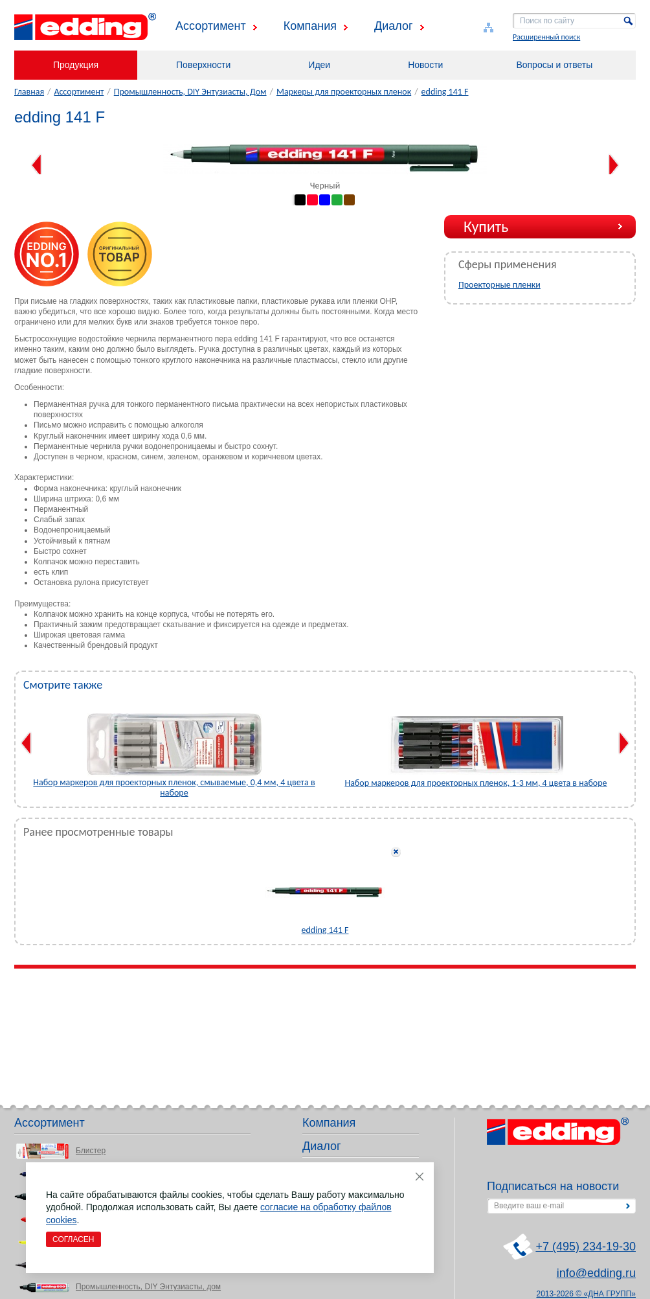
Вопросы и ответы (554, 65)
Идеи (319, 65)
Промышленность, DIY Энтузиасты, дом (148, 1286)
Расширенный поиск (546, 36)
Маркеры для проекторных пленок (343, 91)
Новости (425, 65)
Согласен (73, 1239)
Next (613, 165)
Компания (310, 25)
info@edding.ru (596, 1273)
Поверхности (203, 65)
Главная (29, 91)
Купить (486, 226)
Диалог (393, 25)
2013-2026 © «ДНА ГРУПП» (586, 1293)
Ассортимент (210, 25)
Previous (36, 165)
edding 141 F (445, 91)
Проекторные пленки (499, 284)
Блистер (91, 1150)
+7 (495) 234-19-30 (585, 1246)
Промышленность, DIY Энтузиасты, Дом (190, 91)
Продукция (75, 65)
